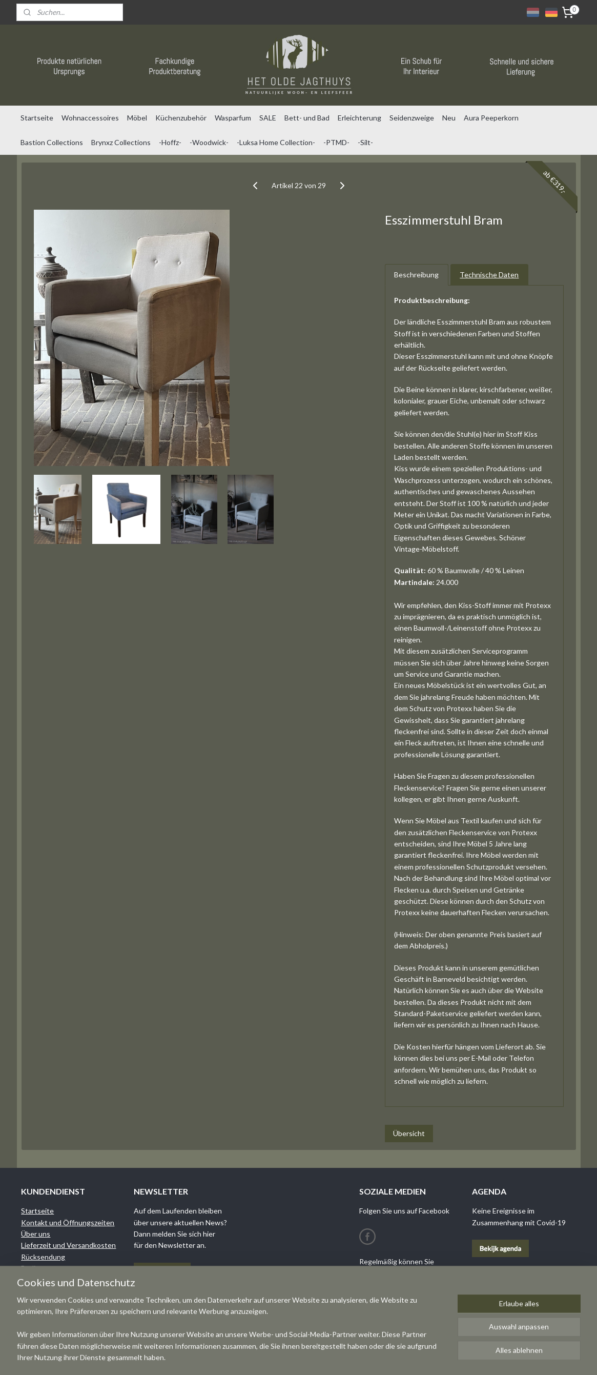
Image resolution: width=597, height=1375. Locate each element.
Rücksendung (43, 1256)
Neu (449, 117)
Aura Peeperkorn (491, 117)
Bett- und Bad (307, 117)
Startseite (36, 117)
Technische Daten (489, 274)
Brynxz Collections (121, 142)
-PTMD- (336, 142)
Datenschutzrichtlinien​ (57, 1291)
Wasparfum (233, 117)
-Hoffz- (170, 142)
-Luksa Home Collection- (276, 142)
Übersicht (408, 1133)
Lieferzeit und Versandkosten (68, 1245)
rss (346, 1356)
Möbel (137, 117)
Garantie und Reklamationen (66, 1280)
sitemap (328, 1356)
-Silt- (365, 142)
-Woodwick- (209, 142)
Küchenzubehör (181, 117)
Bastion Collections (51, 142)
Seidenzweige (411, 117)
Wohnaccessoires (90, 117)
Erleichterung (359, 117)
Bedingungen (42, 1268)
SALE (267, 117)
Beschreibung (416, 274)
